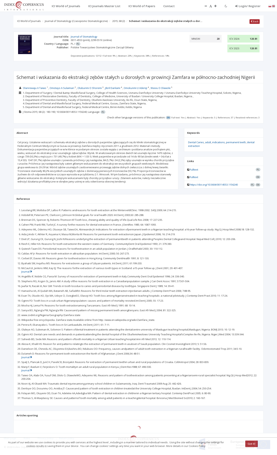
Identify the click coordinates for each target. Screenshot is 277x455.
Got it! (251, 444)
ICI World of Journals (29, 21)
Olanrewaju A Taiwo (34, 88)
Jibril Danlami (112, 88)
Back (255, 21)
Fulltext (194, 169)
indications (218, 142)
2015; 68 (118, 21)
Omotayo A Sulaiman (62, 88)
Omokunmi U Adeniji (135, 88)
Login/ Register (247, 6)
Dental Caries (196, 142)
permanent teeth (236, 142)
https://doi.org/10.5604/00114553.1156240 (214, 184)
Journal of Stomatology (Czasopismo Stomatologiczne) (76, 21)
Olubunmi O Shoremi (90, 88)
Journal (26, 271)
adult (208, 142)
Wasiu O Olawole (161, 88)
